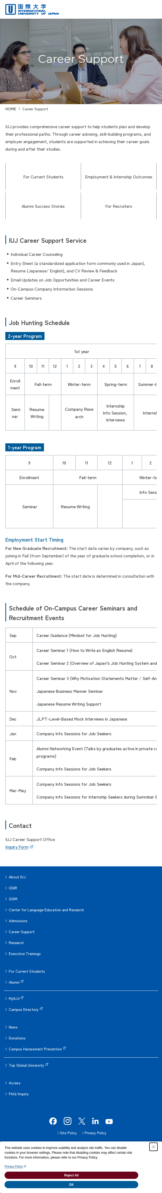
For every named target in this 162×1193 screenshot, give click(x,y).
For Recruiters (118, 206)
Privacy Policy (95, 1132)
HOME (10, 108)
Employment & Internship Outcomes (118, 176)
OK (71, 1185)
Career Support (22, 931)
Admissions (18, 920)
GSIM (13, 898)
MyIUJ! (14, 998)
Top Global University (26, 1065)
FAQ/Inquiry (19, 1093)
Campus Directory (24, 1009)
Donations (17, 1038)
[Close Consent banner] (153, 1147)
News (13, 1027)
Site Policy (68, 1132)
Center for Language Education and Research (46, 909)
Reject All (71, 1175)
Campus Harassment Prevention (35, 1048)
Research (16, 942)
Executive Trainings (25, 953)
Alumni (14, 982)
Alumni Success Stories (43, 206)
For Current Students (43, 176)
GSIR (13, 887)
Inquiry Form (17, 846)
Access (15, 1082)
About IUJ (17, 876)
